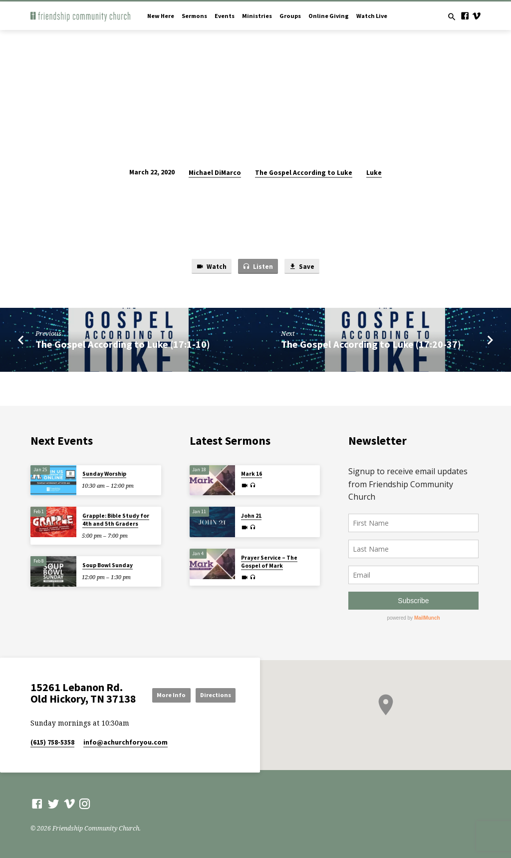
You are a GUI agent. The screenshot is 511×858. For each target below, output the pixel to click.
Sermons (194, 15)
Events (225, 15)
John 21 (251, 516)
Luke (374, 172)
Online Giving (328, 15)
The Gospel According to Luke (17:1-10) (122, 344)
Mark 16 (251, 474)
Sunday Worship (104, 474)
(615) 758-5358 (52, 744)
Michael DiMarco (215, 172)
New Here (160, 15)
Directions (213, 704)
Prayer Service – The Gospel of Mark (269, 561)
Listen (258, 266)
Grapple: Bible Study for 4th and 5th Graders (115, 520)
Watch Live (371, 15)
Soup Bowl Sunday (107, 565)
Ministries (257, 15)
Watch (211, 266)
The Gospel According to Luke (303, 172)
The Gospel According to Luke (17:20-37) (371, 344)
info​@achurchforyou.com (125, 744)
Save (301, 266)
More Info (213, 686)
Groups (290, 15)
